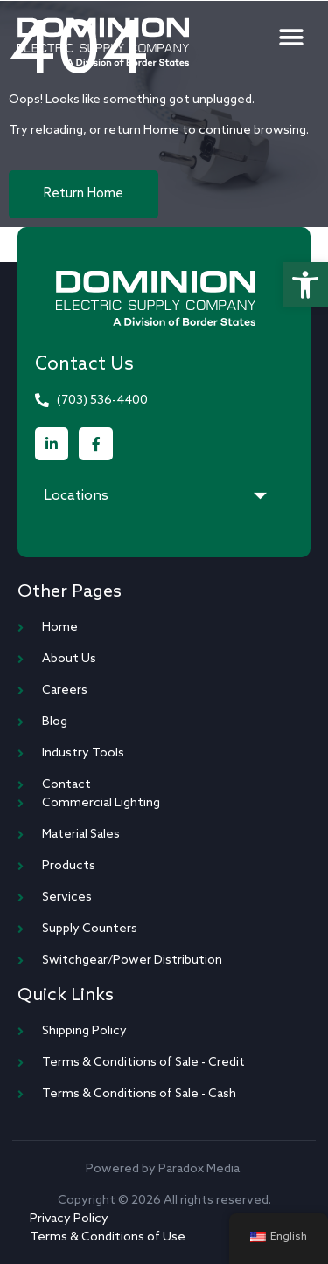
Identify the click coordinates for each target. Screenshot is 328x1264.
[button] (305, 284)
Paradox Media (199, 1169)
